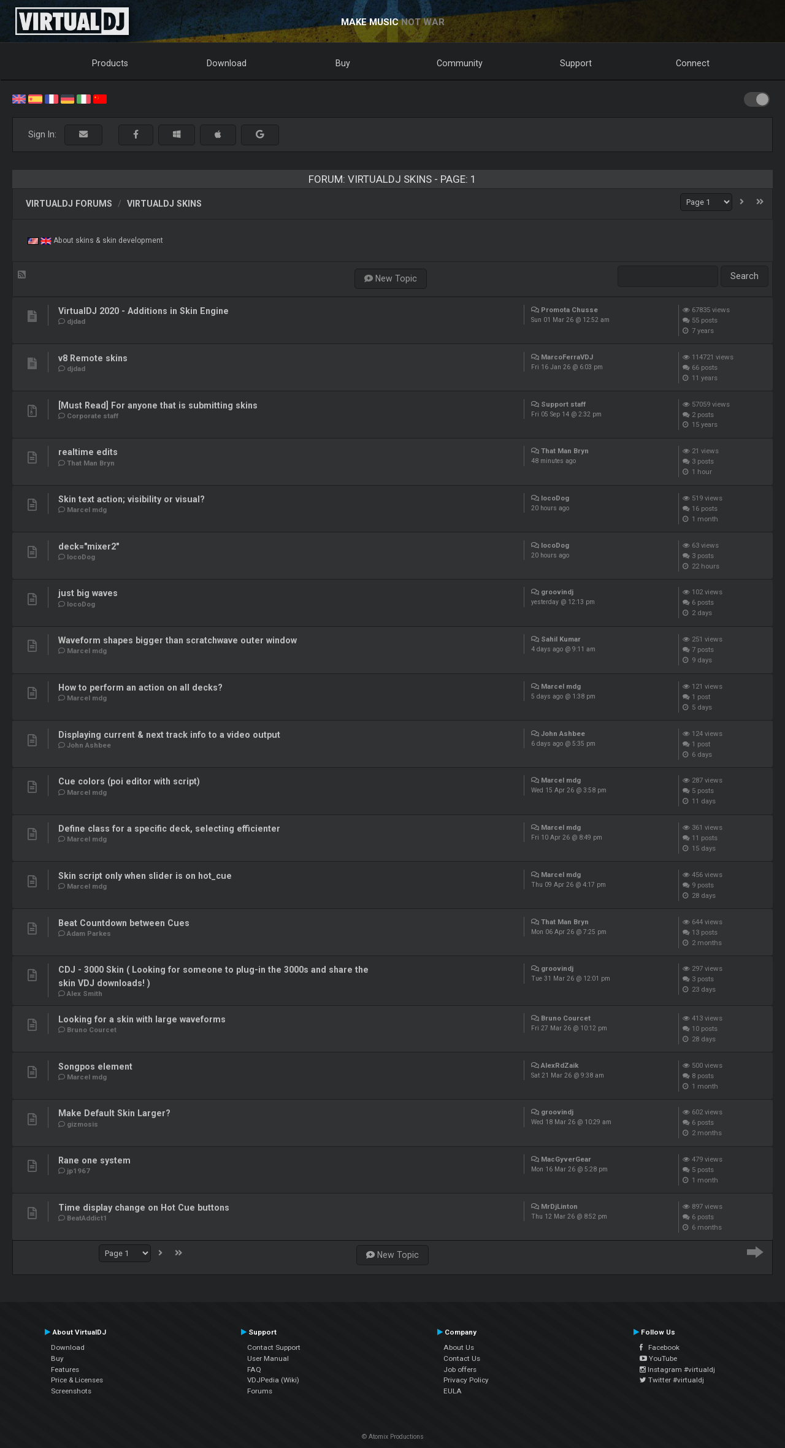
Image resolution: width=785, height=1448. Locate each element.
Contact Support (274, 1347)
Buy (342, 63)
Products (110, 63)
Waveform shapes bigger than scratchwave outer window (177, 640)
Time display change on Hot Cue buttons (143, 1207)
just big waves (88, 593)
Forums (259, 1391)
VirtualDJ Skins (164, 204)
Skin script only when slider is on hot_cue (145, 876)
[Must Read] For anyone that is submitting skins (158, 405)
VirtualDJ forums (69, 204)
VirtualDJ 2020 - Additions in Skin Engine (143, 311)
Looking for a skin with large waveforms (142, 1019)
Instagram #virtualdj (677, 1369)
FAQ (254, 1369)
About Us (458, 1347)
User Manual (268, 1358)
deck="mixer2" (88, 546)
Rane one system (94, 1160)
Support (576, 63)
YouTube (658, 1358)
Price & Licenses (77, 1380)
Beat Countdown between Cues (124, 923)
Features (65, 1369)
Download (227, 63)
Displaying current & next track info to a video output (169, 735)
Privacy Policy (466, 1380)
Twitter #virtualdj (672, 1380)
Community (460, 63)
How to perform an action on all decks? (140, 687)
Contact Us (461, 1358)
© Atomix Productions (393, 1437)
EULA (452, 1391)
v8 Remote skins (93, 358)
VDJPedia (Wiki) (273, 1380)
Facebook (660, 1347)
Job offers (460, 1369)
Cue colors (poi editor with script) (129, 781)
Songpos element (95, 1066)
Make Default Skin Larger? (114, 1113)
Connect (693, 63)
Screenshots (71, 1391)
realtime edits (88, 452)
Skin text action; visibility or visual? (131, 499)
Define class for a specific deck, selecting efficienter (169, 828)
